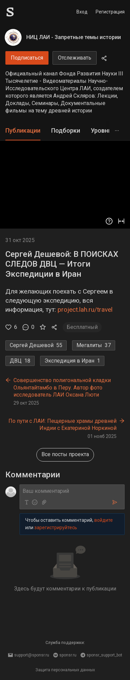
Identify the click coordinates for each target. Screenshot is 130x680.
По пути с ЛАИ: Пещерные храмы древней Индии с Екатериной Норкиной (62, 425)
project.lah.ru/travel (85, 309)
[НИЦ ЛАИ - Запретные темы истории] (13, 37)
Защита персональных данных (65, 670)
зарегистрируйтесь (55, 527)
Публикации (22, 130)
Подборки (65, 130)
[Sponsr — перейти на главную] (25, 11)
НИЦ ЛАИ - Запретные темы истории (73, 37)
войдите (103, 520)
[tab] (22, 131)
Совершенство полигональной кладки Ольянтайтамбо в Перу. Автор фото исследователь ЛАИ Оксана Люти (62, 387)
